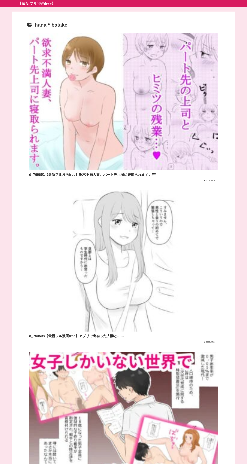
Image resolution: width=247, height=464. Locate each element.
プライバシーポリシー (123, 452)
